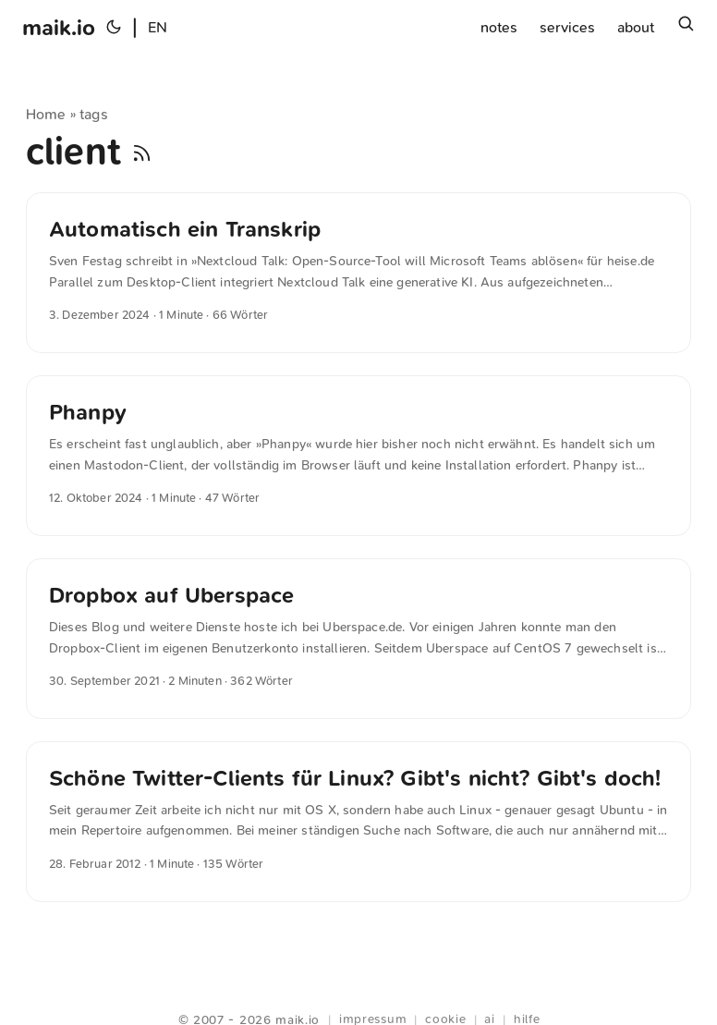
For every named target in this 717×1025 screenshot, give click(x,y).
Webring (359, 997)
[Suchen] (685, 27)
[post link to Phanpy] (358, 455)
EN (157, 27)
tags (93, 114)
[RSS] (141, 151)
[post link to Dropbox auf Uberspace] (358, 638)
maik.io (58, 28)
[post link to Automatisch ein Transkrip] (358, 272)
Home (46, 114)
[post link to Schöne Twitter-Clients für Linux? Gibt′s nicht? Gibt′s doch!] (358, 821)
